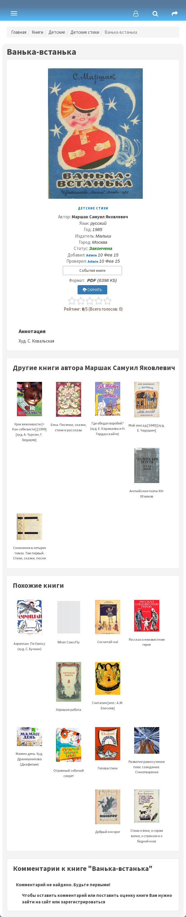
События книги (92, 270)
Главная (18, 32)
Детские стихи (84, 32)
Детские (57, 32)
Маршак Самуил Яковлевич (100, 216)
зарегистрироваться (83, 902)
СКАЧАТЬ (92, 289)
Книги (37, 32)
